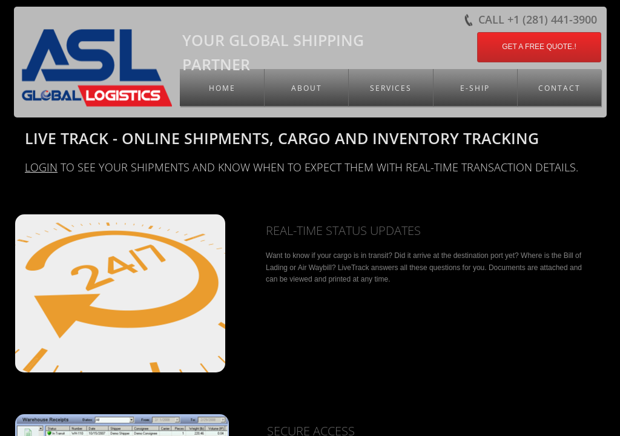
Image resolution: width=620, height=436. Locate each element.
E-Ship (475, 88)
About (306, 88)
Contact (559, 88)
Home (222, 88)
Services (391, 88)
